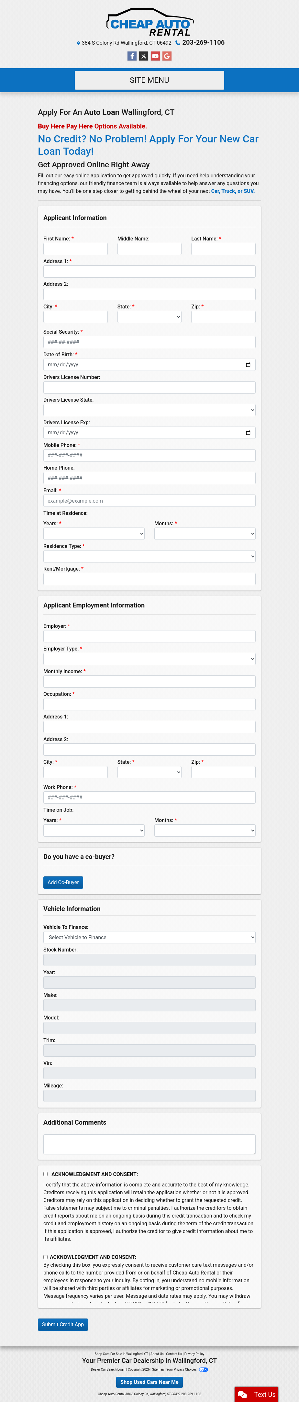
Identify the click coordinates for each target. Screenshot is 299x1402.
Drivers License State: (68, 400)
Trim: (49, 1040)
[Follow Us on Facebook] (132, 56)
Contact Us (174, 1354)
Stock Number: (60, 950)
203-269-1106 (204, 42)
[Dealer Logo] (149, 20)
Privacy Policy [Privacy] (194, 1354)
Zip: (195, 307)
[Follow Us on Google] (167, 56)
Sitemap (158, 1369)
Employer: (54, 626)
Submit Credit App (63, 1324)
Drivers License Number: (71, 377)
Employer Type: (61, 649)
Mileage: (53, 1086)
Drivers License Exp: (66, 422)
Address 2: (55, 284)
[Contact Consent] (45, 1257)
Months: (163, 523)
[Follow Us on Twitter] (143, 56)
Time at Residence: (65, 513)
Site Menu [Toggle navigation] (149, 80)
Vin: (47, 1063)
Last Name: (204, 239)
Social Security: (61, 332)
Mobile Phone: (60, 445)
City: (48, 307)
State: (124, 307)
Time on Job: (58, 810)
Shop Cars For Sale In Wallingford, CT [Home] (121, 1354)
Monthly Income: (62, 671)
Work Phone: (58, 787)
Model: (51, 1018)
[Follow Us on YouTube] (155, 56)
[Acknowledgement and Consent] (45, 1174)
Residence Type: (62, 546)
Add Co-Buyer (63, 882)
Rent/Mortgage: (61, 569)
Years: (50, 523)
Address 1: (55, 261)
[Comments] (149, 1144)
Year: (49, 972)
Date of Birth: (58, 354)
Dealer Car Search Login (108, 1369)
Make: (50, 995)
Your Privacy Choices (187, 1369)
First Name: (56, 239)
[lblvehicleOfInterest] (149, 937)
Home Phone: (59, 468)
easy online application (89, 175)
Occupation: (57, 694)
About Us (157, 1354)
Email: (50, 490)
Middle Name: (133, 239)
